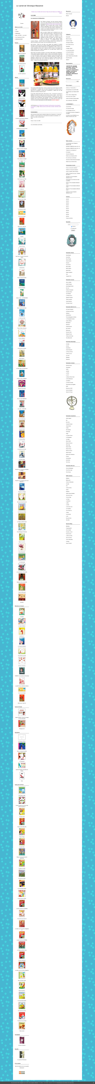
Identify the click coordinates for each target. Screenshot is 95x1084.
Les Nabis (67, 439)
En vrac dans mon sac (70, 44)
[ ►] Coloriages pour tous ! (70, 110)
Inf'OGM (67, 371)
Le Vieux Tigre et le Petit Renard (21, 368)
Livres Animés (68, 514)
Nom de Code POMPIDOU (21, 398)
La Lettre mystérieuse (22, 73)
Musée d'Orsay (68, 448)
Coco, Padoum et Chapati (22, 158)
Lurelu (67, 516)
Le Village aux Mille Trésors (22, 521)
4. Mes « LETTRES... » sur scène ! (21, 35)
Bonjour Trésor (21, 108)
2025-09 (67, 210)
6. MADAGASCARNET (19, 39)
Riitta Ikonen (68, 330)
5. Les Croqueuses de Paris (19, 37)
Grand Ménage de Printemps (22, 531)
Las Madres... (68, 380)
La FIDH (67, 373)
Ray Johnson (68, 328)
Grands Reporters (69, 349)
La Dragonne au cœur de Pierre (21, 128)
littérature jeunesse (72, 74)
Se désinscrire (73, 228)
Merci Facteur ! (21, 358)
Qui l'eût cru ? (22, 636)
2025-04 (67, 216)
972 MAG (67, 344)
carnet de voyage (71, 66)
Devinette (22, 602)
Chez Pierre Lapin (69, 470)
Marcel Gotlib (68, 441)
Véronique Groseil (69, 303)
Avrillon (67, 173)
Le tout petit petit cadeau (22, 888)
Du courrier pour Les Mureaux (71, 157)
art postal (72, 68)
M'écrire (67, 15)
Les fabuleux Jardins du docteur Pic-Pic (22, 88)
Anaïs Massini (68, 255)
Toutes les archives (69, 218)
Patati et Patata (21, 836)
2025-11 (67, 206)
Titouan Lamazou (69, 299)
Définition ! (68, 313)
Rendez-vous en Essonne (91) (71, 161)
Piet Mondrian (68, 458)
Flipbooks (67, 491)
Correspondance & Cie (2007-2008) (72, 89)
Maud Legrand (68, 268)
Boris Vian (68, 422)
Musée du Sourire (69, 450)
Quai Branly (68, 460)
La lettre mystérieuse (21, 960)
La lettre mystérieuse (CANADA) (21, 908)
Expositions (68, 46)
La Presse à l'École (69, 351)
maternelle (56, 106)
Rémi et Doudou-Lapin (22, 980)
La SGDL (67, 504)
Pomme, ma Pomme (21, 665)
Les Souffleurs (68, 508)
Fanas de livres (68, 533)
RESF (67, 386)
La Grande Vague (22, 459)
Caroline (67, 191)
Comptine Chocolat (22, 868)
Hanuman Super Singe (22, 199)
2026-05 (67, 199)
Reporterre (68, 359)
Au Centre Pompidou (69, 309)
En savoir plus (71, 1082)
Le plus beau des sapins (22, 898)
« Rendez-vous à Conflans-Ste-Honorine (38, 11)
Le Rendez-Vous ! (69, 295)
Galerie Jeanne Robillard (70, 493)
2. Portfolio (17, 31)
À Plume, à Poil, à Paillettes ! (22, 378)
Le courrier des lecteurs (70, 50)
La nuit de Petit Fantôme (22, 1000)
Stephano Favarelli (69, 297)
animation (52, 106)
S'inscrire (73, 226)
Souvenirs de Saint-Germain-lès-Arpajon (73, 159)
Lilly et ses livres (69, 537)
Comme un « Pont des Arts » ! (71, 87)
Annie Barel (68, 257)
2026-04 (67, 201)
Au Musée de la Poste (70, 311)
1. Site (16, 29)
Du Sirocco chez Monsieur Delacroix (22, 118)
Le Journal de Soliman (22, 63)
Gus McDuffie (68, 293)
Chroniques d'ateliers (69, 42)
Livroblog (67, 541)
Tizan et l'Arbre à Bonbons (21, 328)
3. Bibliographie (17, 33)
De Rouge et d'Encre (21, 741)
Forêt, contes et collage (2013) (71, 94)
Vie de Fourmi (22, 267)
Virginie (67, 185)
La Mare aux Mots (69, 535)
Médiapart (67, 357)
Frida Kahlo (68, 431)
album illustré (48, 106)
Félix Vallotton (68, 429)
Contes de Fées (68, 487)
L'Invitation (22, 616)
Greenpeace (68, 367)
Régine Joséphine (69, 272)
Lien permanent (57, 105)
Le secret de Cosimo (21, 878)
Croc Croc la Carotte (21, 216)
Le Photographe (69, 437)
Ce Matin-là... (22, 189)
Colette (67, 427)
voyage (68, 67)
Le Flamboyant (21, 761)
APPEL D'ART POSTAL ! (74, 171)
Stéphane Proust (69, 334)
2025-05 (67, 214)
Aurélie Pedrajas (69, 284)
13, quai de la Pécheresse (21, 1059)
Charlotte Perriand (69, 424)
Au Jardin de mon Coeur (22, 449)
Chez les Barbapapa (69, 468)
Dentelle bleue (68, 315)
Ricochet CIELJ (68, 518)
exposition (75, 70)
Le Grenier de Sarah (69, 382)
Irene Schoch (68, 264)
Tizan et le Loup (22, 246)
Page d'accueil (49, 11)
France (67, 167)
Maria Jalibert (68, 266)
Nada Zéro (68, 324)
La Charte (67, 499)
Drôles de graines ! (22, 990)
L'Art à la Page (68, 497)
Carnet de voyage (69, 40)
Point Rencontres (69, 57)
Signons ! (67, 59)
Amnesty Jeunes (69, 365)
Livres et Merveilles (69, 539)
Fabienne (67, 169)
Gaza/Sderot (68, 347)
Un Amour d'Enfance (21, 1045)
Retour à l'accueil (69, 13)
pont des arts (70, 72)
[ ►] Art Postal (68, 106)
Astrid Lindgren (68, 418)
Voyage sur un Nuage (22, 491)
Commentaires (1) (34, 106)
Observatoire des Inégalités (70, 384)
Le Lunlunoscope (22, 562)
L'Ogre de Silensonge (22, 592)
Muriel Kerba (68, 270)
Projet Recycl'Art (69, 326)
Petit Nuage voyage (22, 795)
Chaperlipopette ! (69, 528)
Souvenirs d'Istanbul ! (73, 167)
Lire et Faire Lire (69, 510)
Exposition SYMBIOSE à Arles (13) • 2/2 (73, 146)
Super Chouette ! (69, 543)
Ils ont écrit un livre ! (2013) (70, 96)
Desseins (67, 262)
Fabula (67, 489)
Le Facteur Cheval (69, 435)
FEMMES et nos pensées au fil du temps (22, 675)
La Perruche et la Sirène (22, 348)
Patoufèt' (21, 236)
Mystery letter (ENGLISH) (22, 826)
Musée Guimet (68, 452)
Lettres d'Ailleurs (69, 320)
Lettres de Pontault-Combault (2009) (72, 98)
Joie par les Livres (69, 495)
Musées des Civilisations (70, 454)
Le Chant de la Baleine (22, 646)
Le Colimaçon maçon (22, 138)
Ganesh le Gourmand (22, 388)
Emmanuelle (68, 179)
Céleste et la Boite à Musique (22, 148)
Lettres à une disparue (22, 53)
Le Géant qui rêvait (22, 318)
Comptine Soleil (22, 816)
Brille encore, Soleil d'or (22, 226)
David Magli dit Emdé (69, 286)
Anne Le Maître (68, 282)
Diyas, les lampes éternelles (22, 751)
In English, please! (69, 48)
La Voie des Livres (69, 506)
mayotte (68, 70)
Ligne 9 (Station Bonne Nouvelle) (42, 105)
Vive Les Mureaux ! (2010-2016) (71, 100)
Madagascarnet (22, 728)
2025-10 (67, 208)
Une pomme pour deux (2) (21, 918)
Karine (67, 182)
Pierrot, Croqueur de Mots (21, 277)
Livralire (67, 512)
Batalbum (67, 478)
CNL (67, 485)
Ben (66, 420)
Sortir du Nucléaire (69, 390)
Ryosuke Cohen (69, 332)
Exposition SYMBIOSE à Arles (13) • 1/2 (73, 148)
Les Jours (67, 355)
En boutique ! (68, 152)
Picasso (67, 456)
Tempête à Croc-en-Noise (22, 1020)
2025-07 (67, 212)
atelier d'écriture (71, 71)
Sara (67, 274)
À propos (21, 23)
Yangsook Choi (68, 276)
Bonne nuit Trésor (22, 98)
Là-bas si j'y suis (69, 353)
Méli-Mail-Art (68, 322)
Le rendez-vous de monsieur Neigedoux (22, 970)
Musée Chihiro (68, 446)
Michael (67, 188)
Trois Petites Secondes (22, 655)
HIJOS (67, 369)
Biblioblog (67, 526)
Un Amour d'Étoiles (22, 287)
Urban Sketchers (69, 301)
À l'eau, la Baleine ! (22, 338)
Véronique (68, 176)
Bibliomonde (68, 480)
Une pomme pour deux (22, 1010)
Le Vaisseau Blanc (22, 439)
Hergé (67, 433)
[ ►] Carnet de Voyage (70, 108)
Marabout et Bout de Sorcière (22, 582)
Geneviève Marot (69, 291)
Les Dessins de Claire (22, 209)
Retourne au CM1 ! (69, 388)
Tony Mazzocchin (69, 337)
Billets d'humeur (69, 38)
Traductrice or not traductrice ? (71, 150)
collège (68, 73)
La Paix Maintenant (69, 378)
